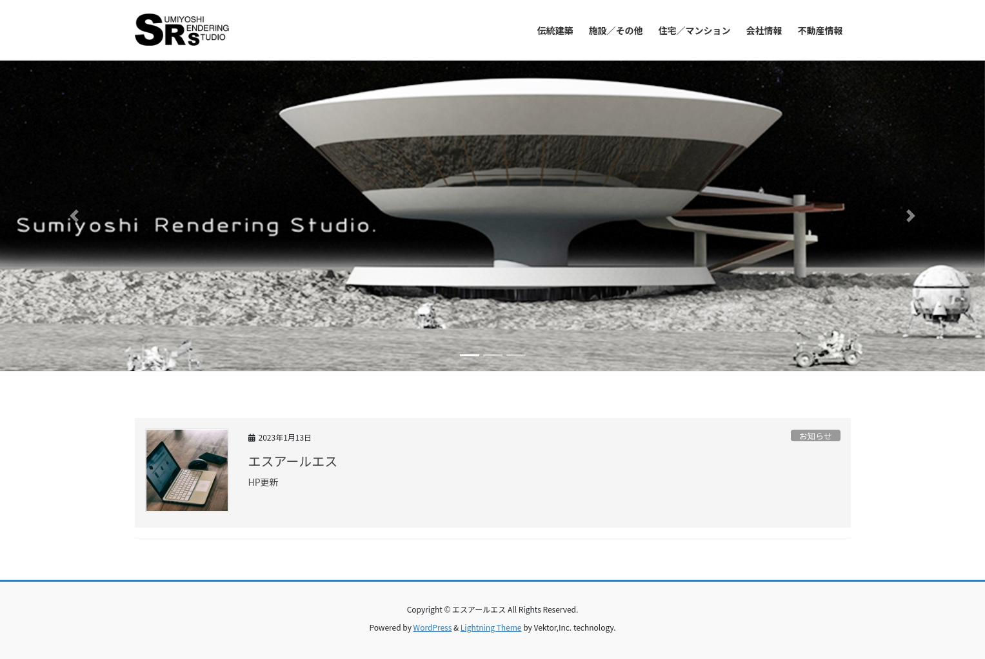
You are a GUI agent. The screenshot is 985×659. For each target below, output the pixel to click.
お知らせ (815, 436)
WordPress (432, 627)
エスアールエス (293, 461)
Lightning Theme (491, 627)
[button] (74, 216)
